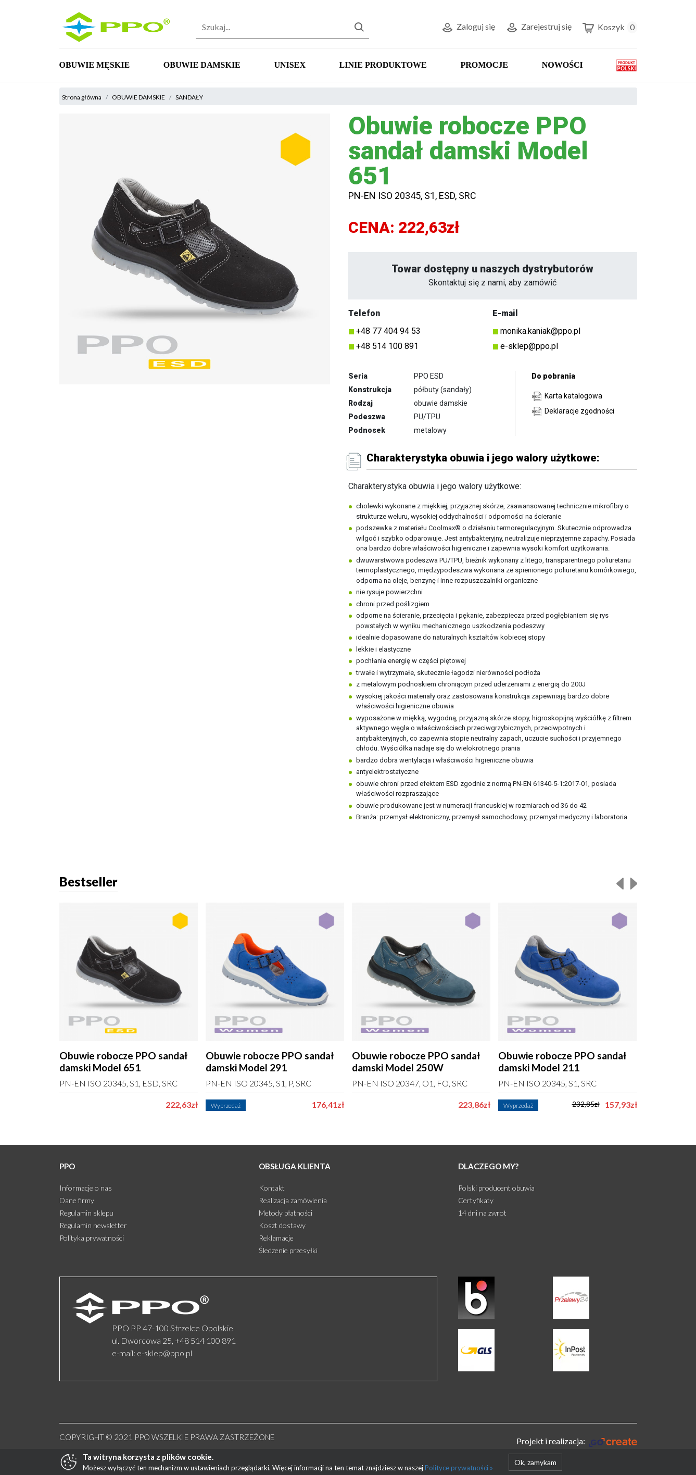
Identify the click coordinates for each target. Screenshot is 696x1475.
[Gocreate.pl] (576, 1441)
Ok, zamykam (535, 1462)
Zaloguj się (468, 27)
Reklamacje (276, 1237)
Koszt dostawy (282, 1225)
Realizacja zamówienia (293, 1200)
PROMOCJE (484, 64)
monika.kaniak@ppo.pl (540, 331)
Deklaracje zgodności (579, 411)
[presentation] (620, 883)
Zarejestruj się (538, 27)
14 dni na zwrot (482, 1212)
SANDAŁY (189, 97)
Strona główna (82, 97)
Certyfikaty (475, 1200)
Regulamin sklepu (86, 1212)
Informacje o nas (85, 1187)
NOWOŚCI (562, 64)
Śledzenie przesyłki (288, 1250)
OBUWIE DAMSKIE (202, 64)
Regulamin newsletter (93, 1225)
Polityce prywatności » (459, 1468)
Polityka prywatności (91, 1237)
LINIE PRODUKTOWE (383, 64)
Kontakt (272, 1187)
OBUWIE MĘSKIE (94, 64)
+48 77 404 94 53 (388, 331)
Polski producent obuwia (496, 1187)
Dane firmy (76, 1200)
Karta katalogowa (573, 396)
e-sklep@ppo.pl (529, 346)
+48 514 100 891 (387, 346)
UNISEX (289, 64)
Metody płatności (285, 1212)
